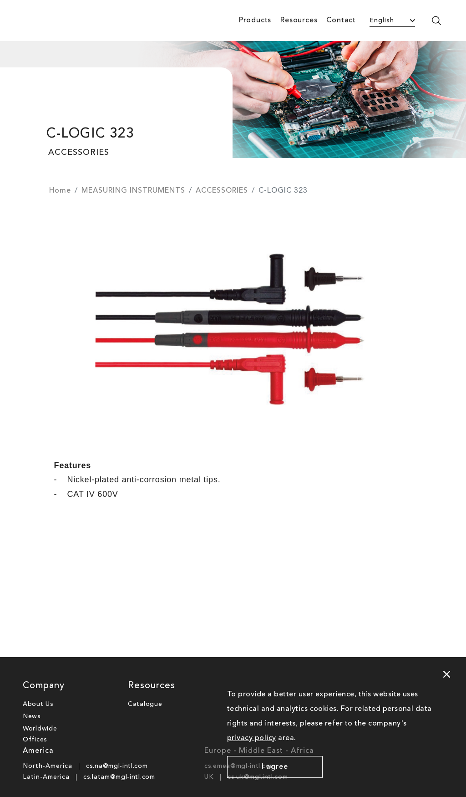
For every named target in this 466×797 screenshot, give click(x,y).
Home (60, 190)
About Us (38, 704)
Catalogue (145, 704)
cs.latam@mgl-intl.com (119, 777)
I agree (275, 767)
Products (255, 20)
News (32, 716)
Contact (341, 20)
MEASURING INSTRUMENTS (133, 190)
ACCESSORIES (222, 190)
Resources (298, 20)
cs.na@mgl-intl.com (117, 766)
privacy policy (251, 738)
